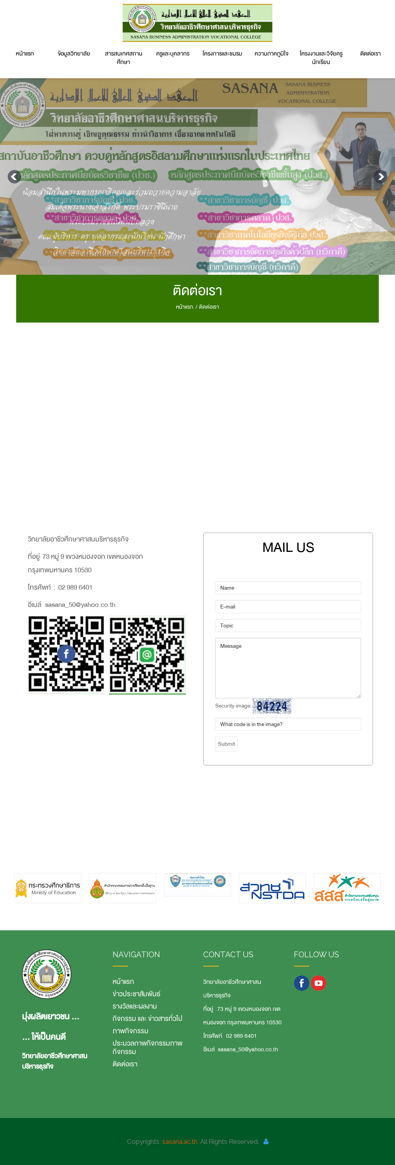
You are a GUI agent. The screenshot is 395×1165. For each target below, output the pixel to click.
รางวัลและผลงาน (135, 1006)
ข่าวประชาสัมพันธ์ (136, 994)
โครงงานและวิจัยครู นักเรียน (321, 58)
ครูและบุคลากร (172, 54)
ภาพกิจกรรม (131, 1031)
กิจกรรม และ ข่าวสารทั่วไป (147, 1018)
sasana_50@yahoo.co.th (248, 1049)
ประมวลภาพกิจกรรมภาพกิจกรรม (147, 1047)
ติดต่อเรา (370, 54)
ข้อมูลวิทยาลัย (74, 54)
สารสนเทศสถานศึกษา (123, 58)
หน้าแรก (25, 54)
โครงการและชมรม (222, 54)
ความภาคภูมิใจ (272, 54)
